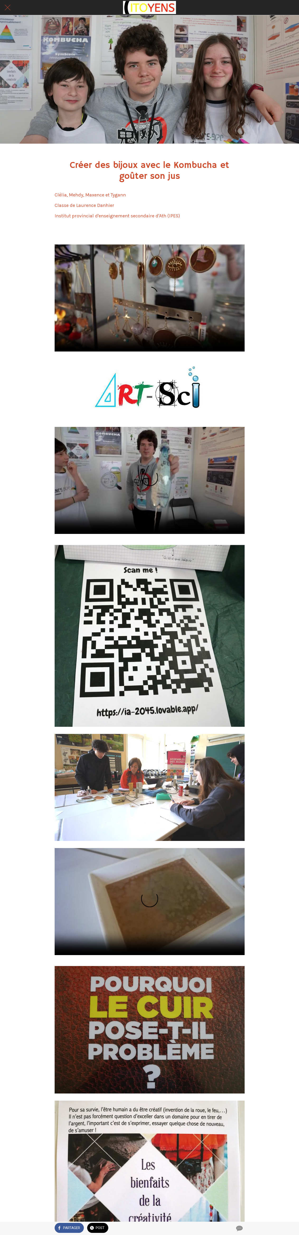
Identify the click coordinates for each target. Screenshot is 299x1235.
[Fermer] (7, 7)
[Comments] (239, 1228)
